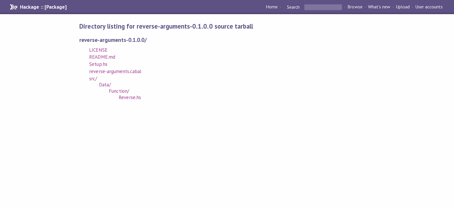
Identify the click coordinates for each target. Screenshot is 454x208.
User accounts (429, 7)
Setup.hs (98, 64)
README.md (102, 57)
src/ (93, 78)
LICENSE (98, 50)
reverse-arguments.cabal (115, 71)
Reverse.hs (130, 97)
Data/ (105, 84)
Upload (403, 7)
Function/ (119, 91)
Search (293, 7)
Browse (354, 7)
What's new (379, 7)
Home (272, 7)
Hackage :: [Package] (43, 7)
